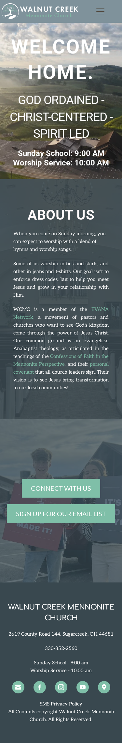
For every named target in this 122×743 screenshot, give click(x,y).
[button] (100, 11)
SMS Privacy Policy (61, 704)
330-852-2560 (61, 648)
